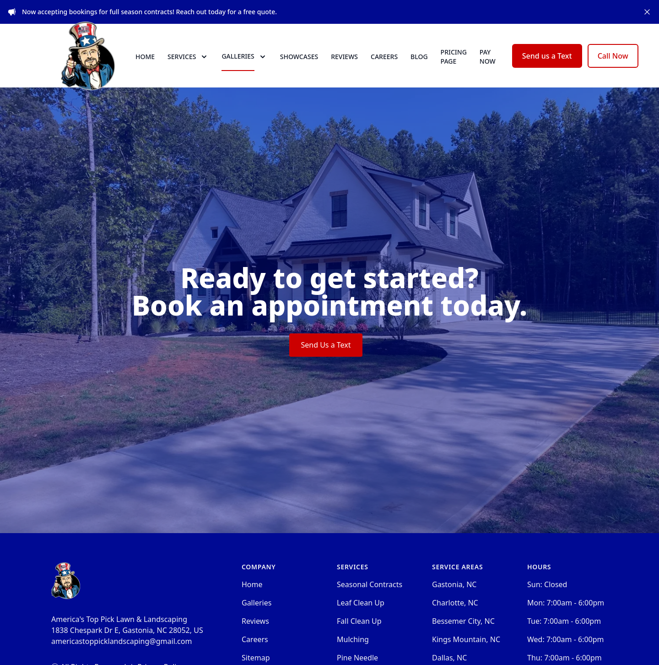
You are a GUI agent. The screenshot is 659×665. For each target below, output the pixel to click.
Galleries (256, 620)
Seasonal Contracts (369, 601)
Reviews (344, 64)
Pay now (488, 65)
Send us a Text (547, 64)
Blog (419, 64)
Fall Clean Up (359, 638)
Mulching (353, 656)
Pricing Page (454, 65)
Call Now (613, 64)
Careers (384, 64)
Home (145, 64)
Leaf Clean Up (360, 620)
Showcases (299, 64)
